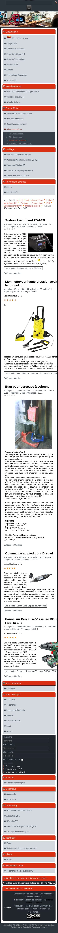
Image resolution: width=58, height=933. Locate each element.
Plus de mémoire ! (16, 134)
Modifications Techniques (16, 75)
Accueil (20, 200)
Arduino (9, 70)
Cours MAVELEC (13, 723)
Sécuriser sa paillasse (15, 97)
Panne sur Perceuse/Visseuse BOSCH (22, 160)
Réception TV (12, 823)
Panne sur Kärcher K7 (15, 165)
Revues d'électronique (15, 59)
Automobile (11, 796)
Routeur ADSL (12, 64)
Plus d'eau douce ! (16, 137)
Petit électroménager (15, 119)
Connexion (10, 691)
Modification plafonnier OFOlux (19, 813)
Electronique (37, 203)
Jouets (9, 187)
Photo (8, 845)
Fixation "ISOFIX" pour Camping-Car (21, 829)
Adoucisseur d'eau (14, 129)
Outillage (18, 273)
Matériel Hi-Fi (11, 192)
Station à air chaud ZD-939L (18, 176)
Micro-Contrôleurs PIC (15, 54)
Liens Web (10, 702)
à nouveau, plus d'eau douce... (20, 143)
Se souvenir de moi (11, 762)
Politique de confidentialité (21, 929)
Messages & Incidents (15, 712)
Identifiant (7, 739)
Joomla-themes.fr (33, 931)
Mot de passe (9, 747)
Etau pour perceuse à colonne (18, 155)
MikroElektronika (32, 206)
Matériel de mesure (17, 37)
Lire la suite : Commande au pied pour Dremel (25, 608)
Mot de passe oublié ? (15, 774)
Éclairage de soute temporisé (18, 834)
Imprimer (14, 226)
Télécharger (11, 707)
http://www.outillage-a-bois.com (23, 537)
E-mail (22, 226)
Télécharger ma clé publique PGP (20, 873)
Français (24, 203)
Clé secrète (8, 754)
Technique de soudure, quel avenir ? (21, 851)
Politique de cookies (46, 927)
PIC (48, 203)
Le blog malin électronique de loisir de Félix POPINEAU (30, 885)
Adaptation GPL (13, 818)
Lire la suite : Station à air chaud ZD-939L (23, 268)
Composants (11, 43)
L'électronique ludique (15, 49)
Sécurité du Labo (13, 102)
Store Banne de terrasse (16, 124)
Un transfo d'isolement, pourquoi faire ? (22, 92)
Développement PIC (13, 206)
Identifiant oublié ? (13, 771)
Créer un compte (12, 768)
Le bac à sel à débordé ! (18, 140)
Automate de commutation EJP (19, 113)
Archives (10, 718)
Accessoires (11, 80)
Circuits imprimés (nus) (16, 785)
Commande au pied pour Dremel (19, 170)
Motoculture (11, 802)
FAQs (8, 728)
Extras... (9, 862)
